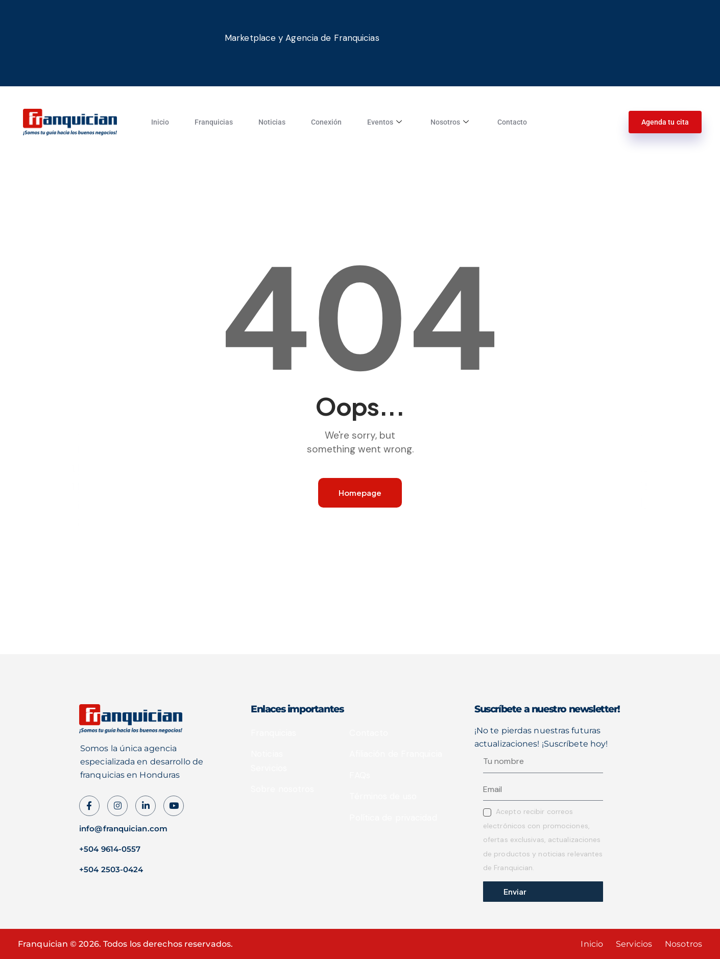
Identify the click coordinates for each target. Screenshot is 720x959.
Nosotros (449, 122)
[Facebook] (89, 806)
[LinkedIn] (145, 806)
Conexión (326, 122)
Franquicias (214, 122)
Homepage (360, 492)
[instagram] (117, 806)
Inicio (160, 122)
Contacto (512, 122)
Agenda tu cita (665, 122)
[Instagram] (173, 806)
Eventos (384, 122)
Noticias (271, 122)
